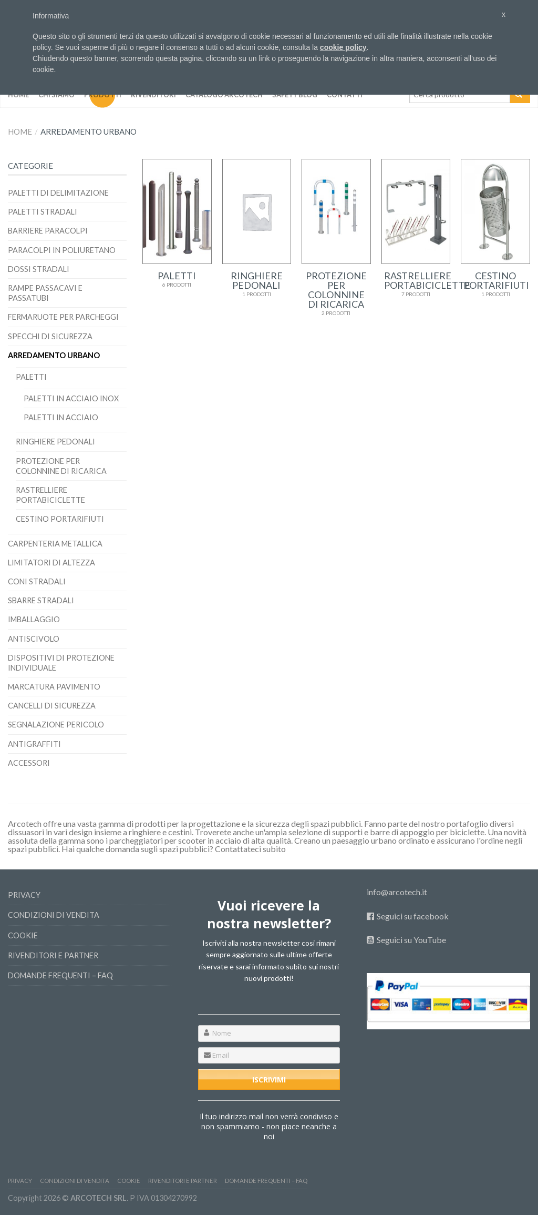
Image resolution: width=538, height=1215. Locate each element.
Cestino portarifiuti (60, 518)
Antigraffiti (34, 744)
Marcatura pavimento (54, 686)
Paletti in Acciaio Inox (71, 398)
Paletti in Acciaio (61, 417)
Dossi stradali (38, 269)
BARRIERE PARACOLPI (48, 230)
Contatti (345, 94)
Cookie (23, 935)
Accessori (29, 762)
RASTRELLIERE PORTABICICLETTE (50, 494)
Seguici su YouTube (411, 940)
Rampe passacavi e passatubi (45, 293)
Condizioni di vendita (53, 914)
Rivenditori (153, 94)
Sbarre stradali (41, 600)
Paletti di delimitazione (58, 192)
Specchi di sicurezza (50, 336)
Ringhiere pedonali (55, 441)
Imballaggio (34, 619)
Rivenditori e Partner (53, 955)
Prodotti (102, 94)
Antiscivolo (33, 638)
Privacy (24, 894)
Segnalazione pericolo (56, 724)
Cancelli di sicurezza (52, 705)
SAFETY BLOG (294, 94)
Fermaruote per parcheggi (63, 316)
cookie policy (343, 47)
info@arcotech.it (397, 892)
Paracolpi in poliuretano (62, 250)
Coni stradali (37, 581)
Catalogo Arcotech (224, 94)
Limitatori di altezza (51, 562)
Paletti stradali (42, 211)
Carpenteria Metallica (55, 543)
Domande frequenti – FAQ (60, 975)
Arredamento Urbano (54, 355)
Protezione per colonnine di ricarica (61, 466)
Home (18, 94)
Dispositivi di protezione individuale (61, 662)
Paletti (31, 376)
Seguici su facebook (413, 916)
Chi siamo (56, 94)
